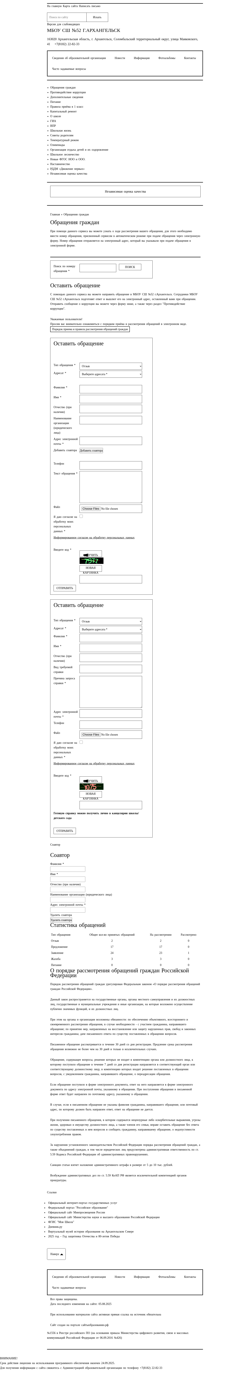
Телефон (59, 463)
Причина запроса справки (64, 681)
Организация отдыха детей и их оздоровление (79, 149)
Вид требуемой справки (63, 670)
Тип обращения (64, 365)
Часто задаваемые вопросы (69, 68)
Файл (57, 507)
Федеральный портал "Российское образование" (77, 1207)
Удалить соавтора (61, 915)
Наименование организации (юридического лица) (63, 425)
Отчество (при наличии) (63, 410)
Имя (57, 397)
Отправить (64, 588)
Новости (120, 58)
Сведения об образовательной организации (79, 58)
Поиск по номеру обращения (64, 269)
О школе (55, 116)
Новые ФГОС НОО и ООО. (67, 159)
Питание (55, 101)
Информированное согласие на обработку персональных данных (94, 537)
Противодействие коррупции (68, 92)
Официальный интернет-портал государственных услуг (82, 1202)
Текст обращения (65, 473)
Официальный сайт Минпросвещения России (76, 1212)
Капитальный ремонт (63, 111)
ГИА (53, 121)
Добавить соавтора (65, 450)
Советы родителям (61, 135)
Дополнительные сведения (66, 97)
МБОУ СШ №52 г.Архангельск (83, 30)
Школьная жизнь (60, 130)
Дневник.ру (54, 1226)
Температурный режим (64, 140)
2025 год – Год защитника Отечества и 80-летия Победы (83, 1236)
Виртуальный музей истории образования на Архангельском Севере (90, 1231)
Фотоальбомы (166, 58)
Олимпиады (57, 145)
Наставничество (60, 164)
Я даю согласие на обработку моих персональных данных (65, 524)
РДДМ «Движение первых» (67, 168)
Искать (97, 17)
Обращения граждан (63, 87)
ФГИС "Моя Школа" (60, 1222)
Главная (55, 214)
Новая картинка (90, 569)
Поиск (130, 267)
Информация (142, 58)
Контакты (190, 58)
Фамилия (60, 387)
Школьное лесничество (64, 154)
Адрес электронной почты (66, 441)
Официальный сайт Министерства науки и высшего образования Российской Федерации (103, 1217)
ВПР (53, 125)
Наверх (54, 1254)
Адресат (60, 373)
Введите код (62, 549)
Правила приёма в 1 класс (66, 106)
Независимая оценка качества (68, 173)
